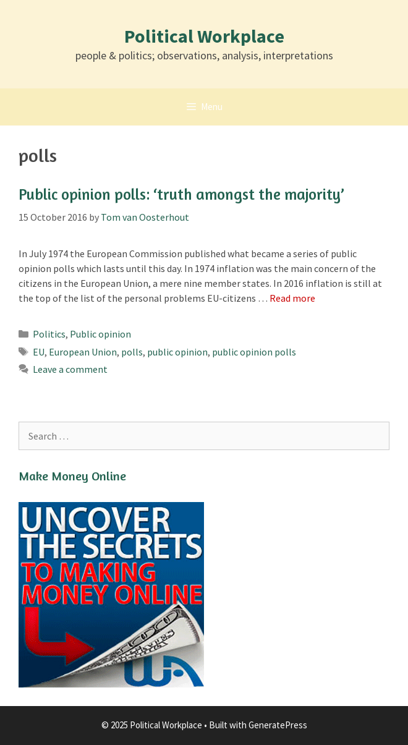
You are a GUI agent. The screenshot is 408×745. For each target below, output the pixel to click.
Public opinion (100, 334)
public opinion (177, 352)
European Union (83, 352)
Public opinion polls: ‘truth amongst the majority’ (181, 194)
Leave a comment (70, 369)
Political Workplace (204, 36)
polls (132, 352)
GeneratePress (278, 725)
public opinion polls (254, 352)
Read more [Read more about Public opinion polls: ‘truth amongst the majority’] (292, 298)
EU (39, 352)
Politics (49, 334)
